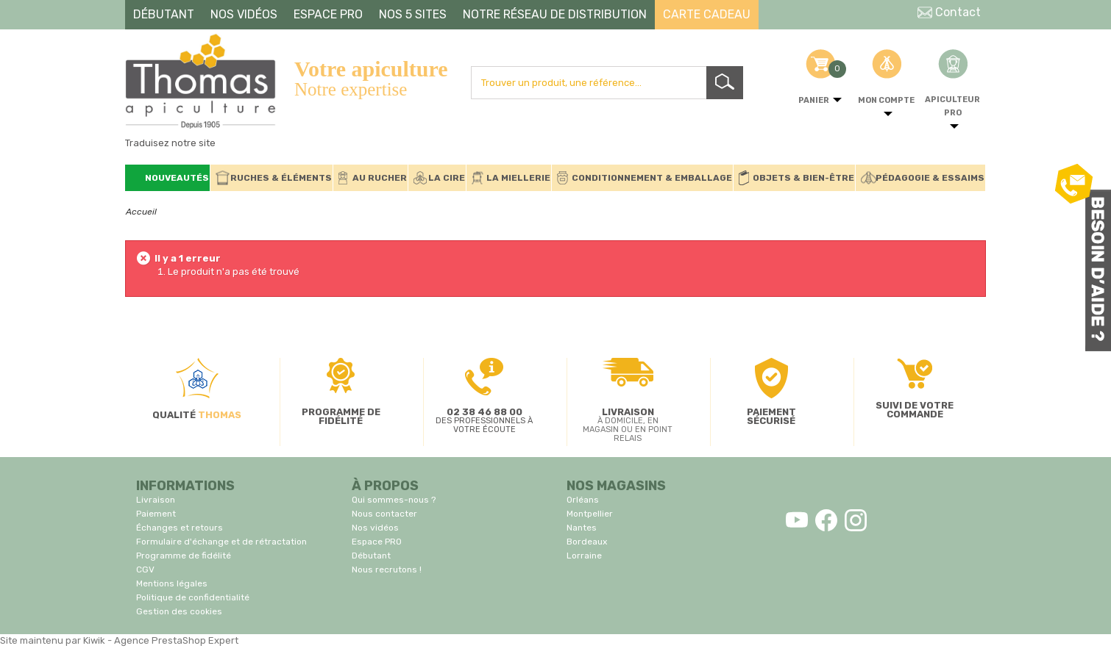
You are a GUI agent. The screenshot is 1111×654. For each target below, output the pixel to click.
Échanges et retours (179, 527)
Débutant (371, 555)
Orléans (583, 500)
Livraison (155, 500)
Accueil (141, 211)
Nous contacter (384, 514)
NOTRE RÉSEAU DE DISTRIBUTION (555, 14)
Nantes (582, 527)
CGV (145, 569)
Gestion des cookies (179, 611)
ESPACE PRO (328, 14)
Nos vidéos (375, 527)
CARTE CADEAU (706, 14)
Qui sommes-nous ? (394, 500)
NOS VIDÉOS (243, 14)
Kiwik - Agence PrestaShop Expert (160, 640)
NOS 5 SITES (413, 14)
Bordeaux (587, 541)
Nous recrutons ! (387, 569)
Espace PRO (377, 541)
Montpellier (590, 514)
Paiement (156, 514)
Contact (949, 12)
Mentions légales (171, 583)
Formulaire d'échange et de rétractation (221, 541)
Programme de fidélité (183, 555)
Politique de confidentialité (192, 597)
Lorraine (584, 555)
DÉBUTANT (163, 14)
